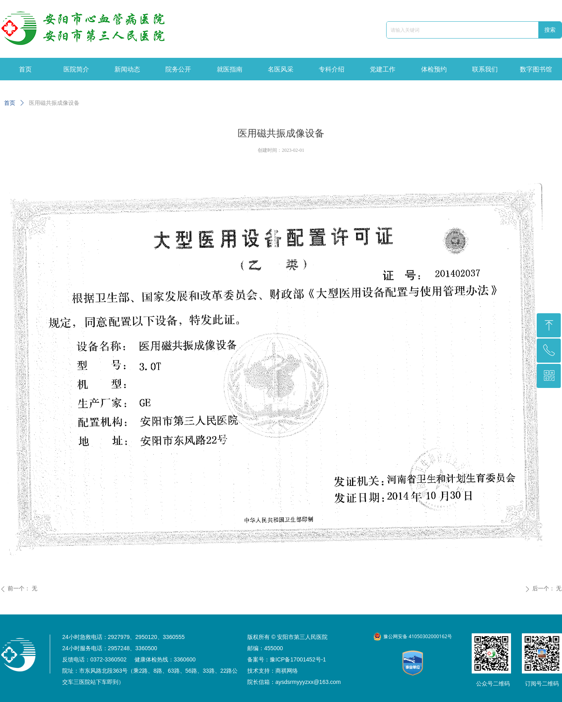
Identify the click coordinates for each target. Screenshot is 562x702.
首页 (9, 103)
